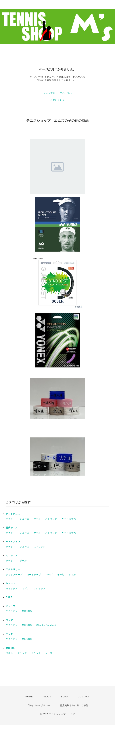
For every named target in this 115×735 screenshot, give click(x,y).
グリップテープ (14, 574)
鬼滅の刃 (10, 648)
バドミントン (13, 541)
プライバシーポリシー (38, 705)
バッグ (49, 574)
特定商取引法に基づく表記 (74, 705)
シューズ (24, 519)
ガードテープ (34, 574)
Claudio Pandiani (46, 625)
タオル (72, 574)
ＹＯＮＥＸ (12, 611)
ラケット (10, 519)
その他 (60, 574)
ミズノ (25, 588)
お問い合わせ (57, 100)
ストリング (51, 519)
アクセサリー (13, 569)
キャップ (10, 606)
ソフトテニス (13, 513)
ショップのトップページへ (57, 93)
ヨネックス (12, 588)
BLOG (64, 696)
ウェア (9, 620)
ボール (37, 519)
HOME (29, 696)
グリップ (22, 653)
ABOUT (47, 696)
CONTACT (83, 696)
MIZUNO (27, 611)
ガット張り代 (69, 519)
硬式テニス (12, 527)
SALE (9, 597)
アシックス (40, 588)
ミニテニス (12, 555)
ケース (48, 653)
